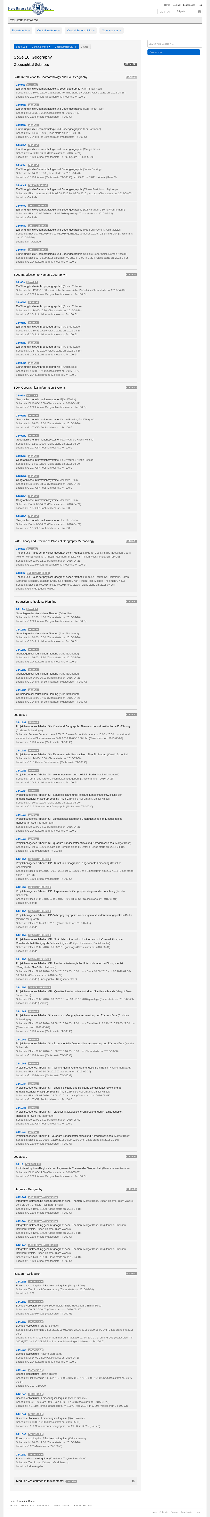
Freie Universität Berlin (22, 1501)
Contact (176, 5)
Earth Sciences (41, 47)
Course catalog (24, 20)
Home (167, 5)
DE (161, 12)
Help (200, 5)
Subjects (181, 11)
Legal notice (189, 5)
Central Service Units (81, 30)
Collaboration (82, 1505)
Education (27, 1505)
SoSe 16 (21, 47)
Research (43, 1505)
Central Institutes (48, 30)
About (13, 1505)
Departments (21, 30)
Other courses (111, 30)
